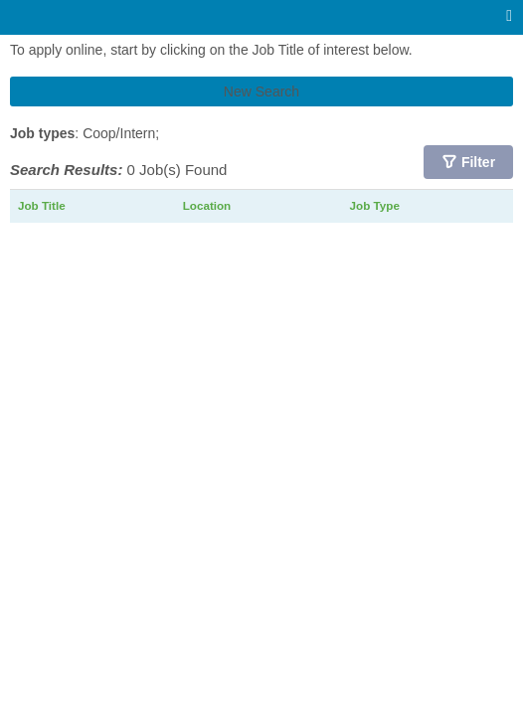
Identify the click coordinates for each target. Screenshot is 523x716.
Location (207, 205)
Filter (478, 162)
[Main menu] (509, 16)
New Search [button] (261, 91)
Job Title (42, 205)
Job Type (375, 205)
